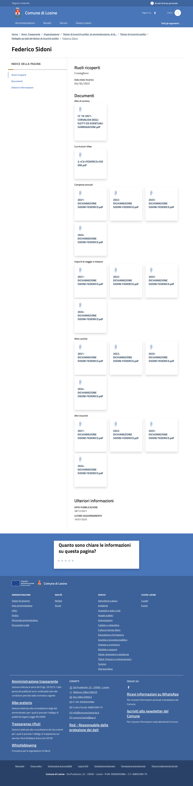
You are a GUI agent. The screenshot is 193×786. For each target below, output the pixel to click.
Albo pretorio (22, 702)
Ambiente (103, 605)
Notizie (58, 601)
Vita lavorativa (105, 669)
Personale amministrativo (25, 620)
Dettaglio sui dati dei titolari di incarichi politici (35, 38)
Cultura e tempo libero (109, 630)
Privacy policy (36, 766)
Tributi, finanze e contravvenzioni (114, 659)
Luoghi (144, 601)
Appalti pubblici (105, 615)
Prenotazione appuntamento (133, 766)
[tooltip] (90, 121)
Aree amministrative (22, 605)
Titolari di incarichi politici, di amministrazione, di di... (90, 34)
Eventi (144, 605)
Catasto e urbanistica (108, 625)
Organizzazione (51, 34)
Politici (15, 615)
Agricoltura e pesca (107, 601)
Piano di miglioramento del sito (165, 766)
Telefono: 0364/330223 (83, 692)
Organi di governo (21, 601)
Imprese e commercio (109, 644)
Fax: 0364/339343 (80, 697)
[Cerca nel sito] (178, 13)
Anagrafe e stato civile (109, 610)
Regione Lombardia (20, 3)
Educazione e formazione (111, 635)
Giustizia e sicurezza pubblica (112, 640)
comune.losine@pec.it (82, 717)
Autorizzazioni (105, 620)
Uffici (14, 610)
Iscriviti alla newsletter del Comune (147, 713)
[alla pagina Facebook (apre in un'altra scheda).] (154, 13)
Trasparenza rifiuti (26, 724)
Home (15, 34)
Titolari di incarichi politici (133, 34)
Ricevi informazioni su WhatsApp (153, 694)
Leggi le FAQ (83, 766)
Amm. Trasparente (30, 34)
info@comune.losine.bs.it (84, 712)
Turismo (102, 664)
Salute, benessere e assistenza (113, 654)
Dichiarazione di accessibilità (60, 766)
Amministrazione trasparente (35, 681)
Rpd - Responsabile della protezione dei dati (88, 727)
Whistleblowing (24, 745)
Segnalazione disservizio (104, 766)
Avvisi (58, 605)
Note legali (19, 766)
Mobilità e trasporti (107, 649)
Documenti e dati (20, 625)
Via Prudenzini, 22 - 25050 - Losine (96, 687)
